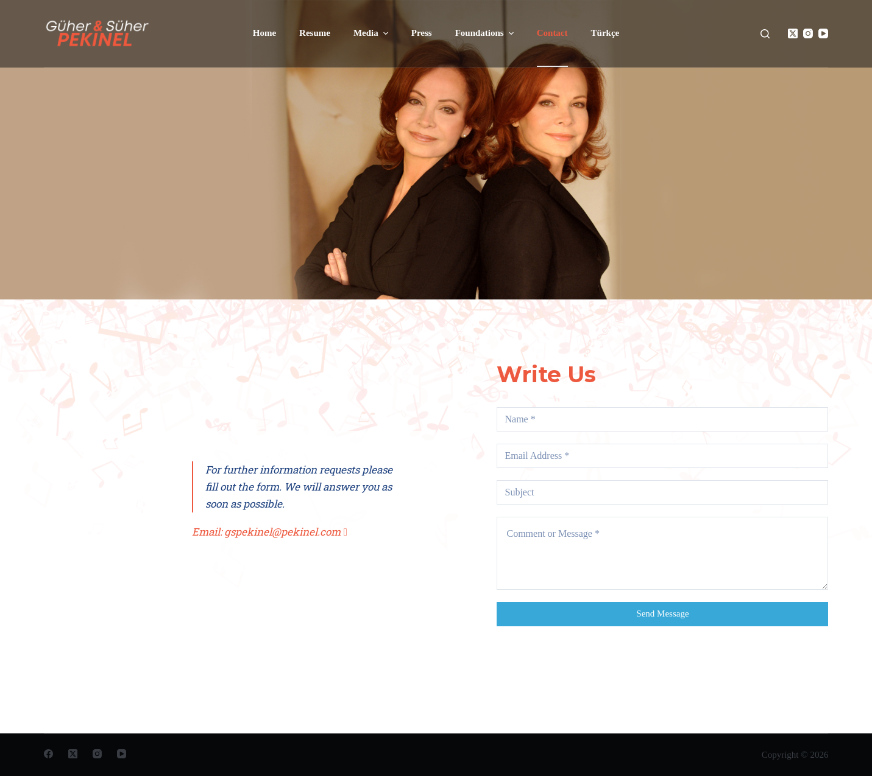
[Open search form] (765, 33)
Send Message (662, 613)
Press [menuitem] (421, 33)
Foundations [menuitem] (486, 33)
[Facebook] (48, 753)
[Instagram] (808, 33)
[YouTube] (823, 33)
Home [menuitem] (264, 33)
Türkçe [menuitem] (605, 33)
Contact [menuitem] (552, 33)
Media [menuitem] (372, 33)
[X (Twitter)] (793, 33)
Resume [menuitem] (314, 33)
